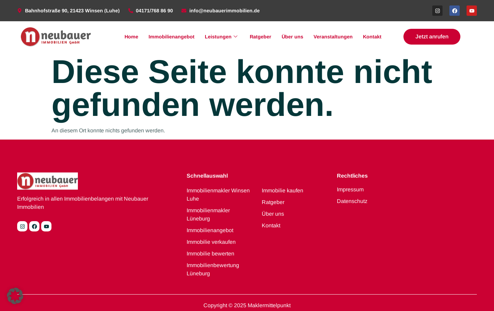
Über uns (292, 36)
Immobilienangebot (172, 36)
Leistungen (221, 36)
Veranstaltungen (333, 36)
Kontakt (372, 36)
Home (131, 36)
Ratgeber (260, 36)
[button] (15, 296)
